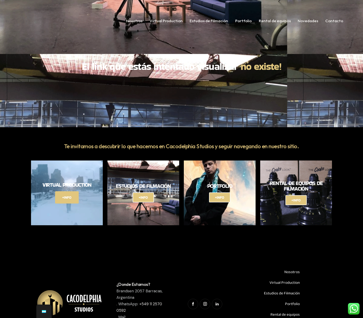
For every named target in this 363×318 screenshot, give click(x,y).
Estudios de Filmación (282, 293)
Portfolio (292, 304)
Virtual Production (284, 283)
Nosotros (292, 272)
